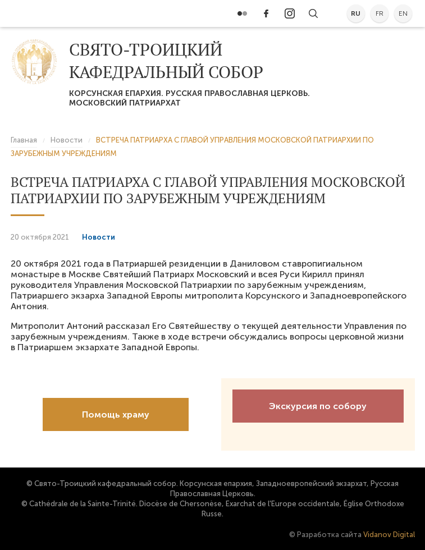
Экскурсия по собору (318, 406)
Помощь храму (115, 414)
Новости (98, 237)
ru (355, 13)
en (403, 13)
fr (379, 13)
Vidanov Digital (389, 534)
